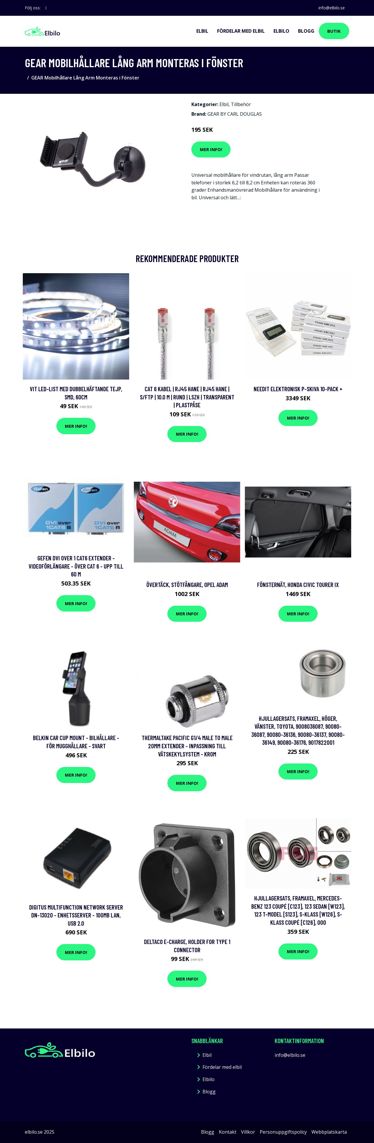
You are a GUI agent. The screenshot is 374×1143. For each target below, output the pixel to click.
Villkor (248, 1132)
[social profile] (46, 7)
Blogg (306, 31)
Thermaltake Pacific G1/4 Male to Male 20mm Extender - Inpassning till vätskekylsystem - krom (187, 745)
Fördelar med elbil (241, 31)
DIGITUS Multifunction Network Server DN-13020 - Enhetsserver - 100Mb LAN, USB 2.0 (76, 915)
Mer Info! (211, 149)
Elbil (202, 31)
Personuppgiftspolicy (283, 1132)
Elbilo (281, 31)
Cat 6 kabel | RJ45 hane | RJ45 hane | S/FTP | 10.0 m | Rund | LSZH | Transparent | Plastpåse (187, 396)
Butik (334, 31)
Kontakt (227, 1132)
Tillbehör (241, 104)
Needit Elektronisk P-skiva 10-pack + (298, 388)
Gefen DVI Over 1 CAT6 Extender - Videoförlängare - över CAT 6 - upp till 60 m (76, 566)
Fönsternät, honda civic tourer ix (298, 584)
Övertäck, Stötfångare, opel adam (187, 584)
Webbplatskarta (329, 1132)
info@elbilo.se (331, 8)
